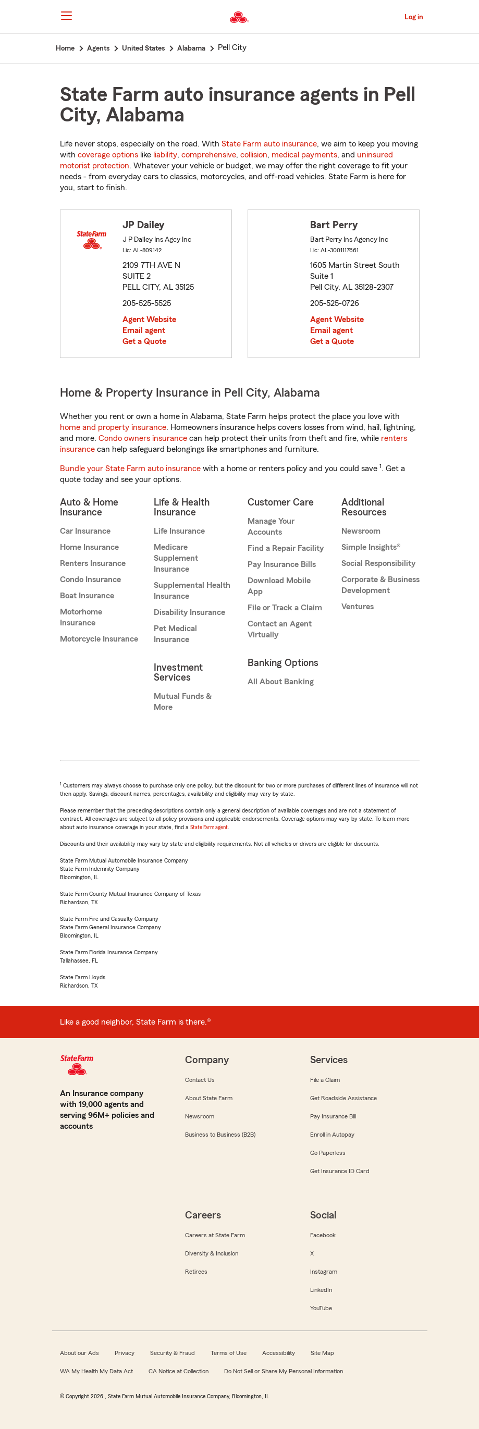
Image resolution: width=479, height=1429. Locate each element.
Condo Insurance (90, 579)
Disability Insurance (189, 612)
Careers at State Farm (215, 1235)
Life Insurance (179, 531)
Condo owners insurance (143, 438)
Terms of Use (229, 1353)
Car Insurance (85, 531)
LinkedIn (321, 1290)
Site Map (322, 1353)
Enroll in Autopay (332, 1134)
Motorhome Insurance (81, 617)
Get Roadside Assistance (343, 1098)
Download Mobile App (279, 586)
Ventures (357, 606)
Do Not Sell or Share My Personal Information (283, 1371)
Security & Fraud (172, 1353)
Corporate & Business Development (380, 585)
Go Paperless (328, 1153)
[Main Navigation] (66, 15)
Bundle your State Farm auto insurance (130, 468)
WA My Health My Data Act (96, 1371)
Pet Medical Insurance (175, 634)
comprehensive (208, 155)
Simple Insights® (370, 547)
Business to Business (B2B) (220, 1134)
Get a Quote (144, 341)
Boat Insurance (87, 596)
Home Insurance (89, 547)
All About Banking (281, 681)
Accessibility (278, 1353)
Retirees (196, 1271)
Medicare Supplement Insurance (176, 558)
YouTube (321, 1308)
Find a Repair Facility (286, 548)
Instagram (323, 1271)
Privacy (124, 1353)
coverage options (108, 155)
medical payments (304, 155)
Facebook (323, 1235)
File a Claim (325, 1080)
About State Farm (208, 1098)
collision (253, 155)
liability (165, 155)
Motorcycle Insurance (99, 639)
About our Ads (79, 1353)
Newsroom (360, 531)
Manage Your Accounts (271, 526)
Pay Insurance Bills (282, 564)
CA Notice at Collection (178, 1371)
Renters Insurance (93, 563)
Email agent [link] (143, 330)
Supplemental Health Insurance (192, 590)
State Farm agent (209, 827)
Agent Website (149, 319)
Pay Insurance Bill (333, 1116)
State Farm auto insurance (269, 144)
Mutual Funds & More (183, 701)
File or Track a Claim (285, 607)
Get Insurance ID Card (340, 1171)
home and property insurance (113, 427)
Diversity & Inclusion (211, 1253)
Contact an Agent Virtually (280, 629)
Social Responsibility (378, 563)
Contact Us (200, 1080)
